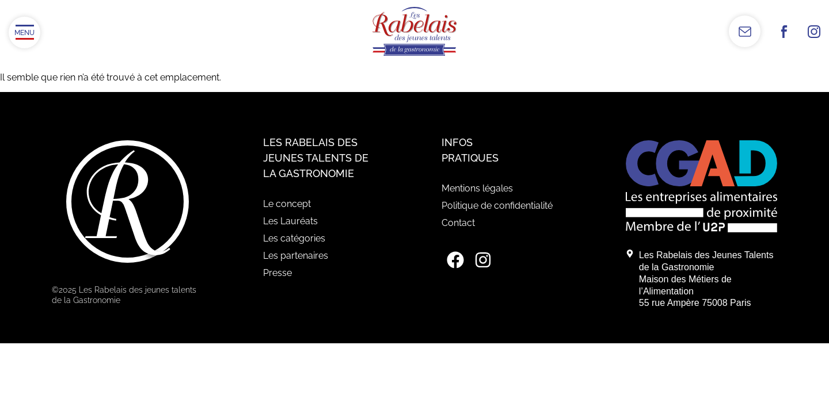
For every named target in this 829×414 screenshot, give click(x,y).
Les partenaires (295, 255)
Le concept (287, 203)
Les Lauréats (290, 221)
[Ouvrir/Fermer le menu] (24, 32)
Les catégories (294, 238)
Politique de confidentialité (497, 205)
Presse (277, 272)
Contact (458, 222)
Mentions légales (477, 188)
